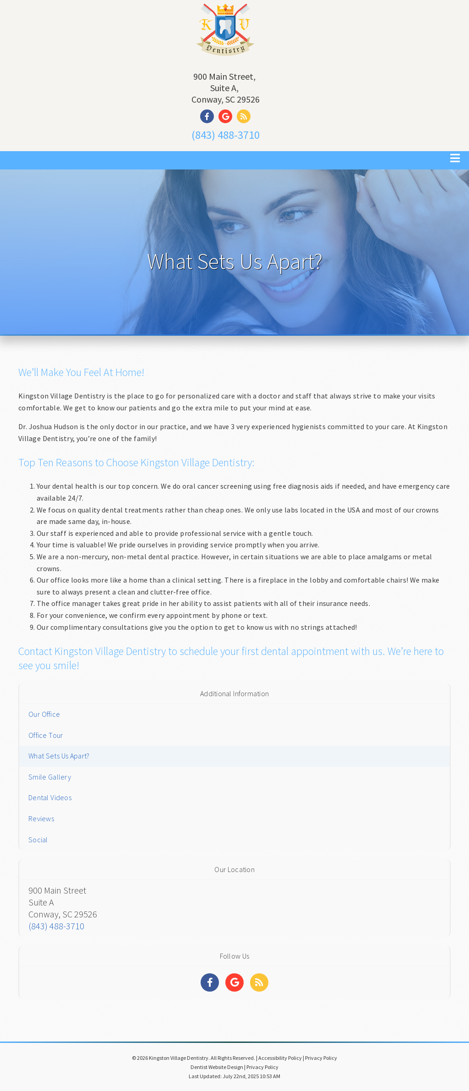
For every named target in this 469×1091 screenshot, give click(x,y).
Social (38, 839)
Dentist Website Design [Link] (217, 1067)
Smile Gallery (49, 776)
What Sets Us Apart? (58, 755)
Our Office (44, 714)
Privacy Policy (321, 1057)
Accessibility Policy (280, 1057)
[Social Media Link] (209, 116)
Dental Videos (49, 797)
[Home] (225, 57)
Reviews (41, 818)
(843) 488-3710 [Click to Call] (225, 135)
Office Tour (45, 735)
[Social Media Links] (210, 982)
